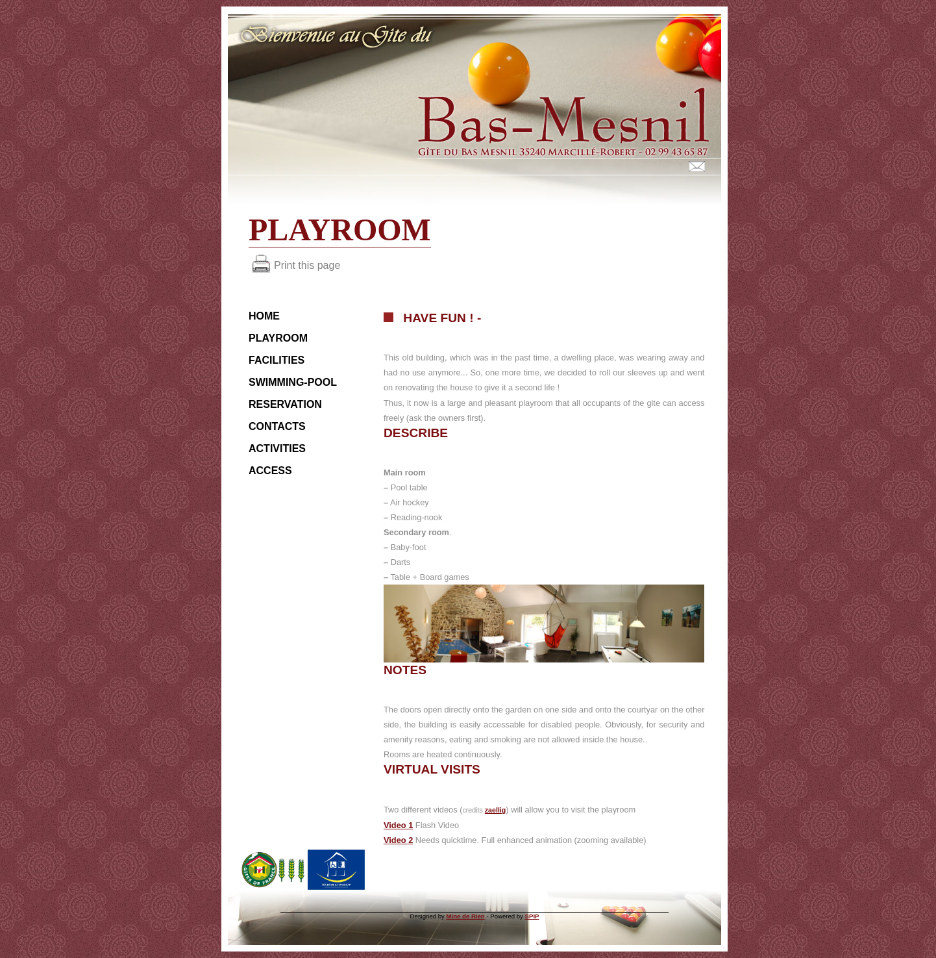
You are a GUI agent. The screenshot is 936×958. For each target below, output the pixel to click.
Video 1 (398, 825)
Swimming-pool (293, 382)
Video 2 (398, 840)
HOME (264, 315)
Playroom (278, 338)
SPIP (532, 916)
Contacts (277, 426)
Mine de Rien (466, 916)
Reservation (285, 404)
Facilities (276, 360)
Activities (277, 448)
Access (270, 470)
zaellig (495, 810)
